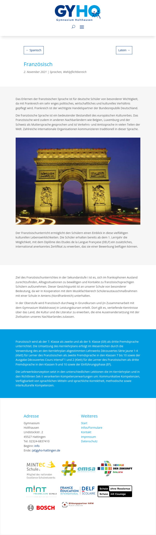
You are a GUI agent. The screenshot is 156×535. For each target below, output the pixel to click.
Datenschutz (89, 441)
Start (84, 423)
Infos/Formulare (91, 428)
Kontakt (86, 432)
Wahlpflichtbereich (75, 72)
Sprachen (56, 72)
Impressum (88, 437)
